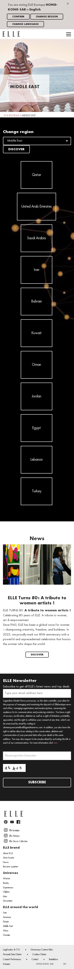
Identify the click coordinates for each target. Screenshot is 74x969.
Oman (36, 365)
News (5, 862)
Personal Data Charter (12, 954)
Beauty (6, 883)
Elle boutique (12, 830)
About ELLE (8, 853)
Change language (25, 24)
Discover (16, 149)
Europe (6, 922)
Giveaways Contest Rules (42, 950)
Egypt (36, 428)
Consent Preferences (12, 959)
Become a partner (10, 867)
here (55, 743)
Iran (36, 270)
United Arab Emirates (36, 207)
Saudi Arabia (36, 238)
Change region (47, 16)
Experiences (8, 888)
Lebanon (36, 460)
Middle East (8, 926)
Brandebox (53, 959)
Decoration (7, 901)
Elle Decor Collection (15, 841)
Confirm (18, 16)
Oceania (6, 935)
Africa (5, 931)
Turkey (36, 491)
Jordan (36, 396)
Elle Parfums (12, 835)
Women (6, 878)
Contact (35, 959)
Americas (7, 917)
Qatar (36, 175)
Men (5, 896)
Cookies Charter (39, 954)
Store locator (8, 858)
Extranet (6, 964)
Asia (5, 913)
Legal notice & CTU (11, 950)
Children (6, 892)
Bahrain (36, 301)
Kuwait (37, 333)
